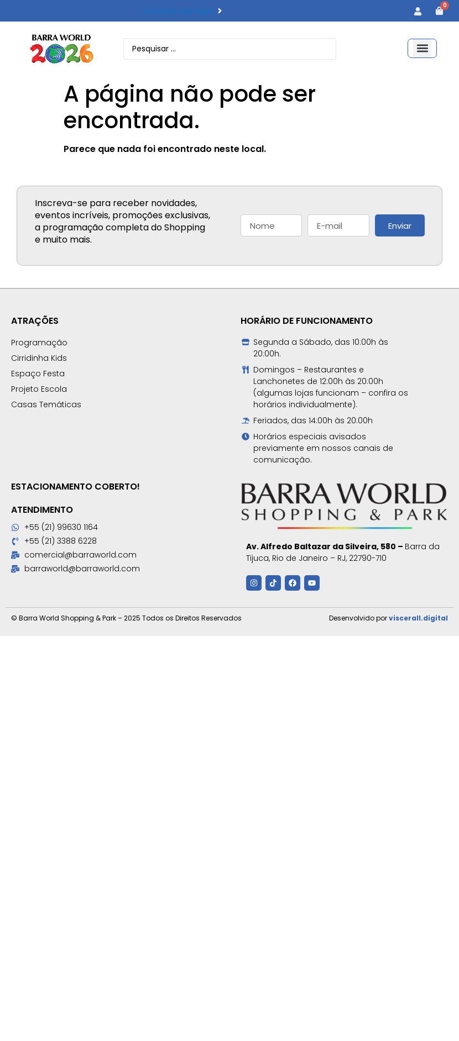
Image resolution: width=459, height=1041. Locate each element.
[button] (422, 48)
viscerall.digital (418, 618)
